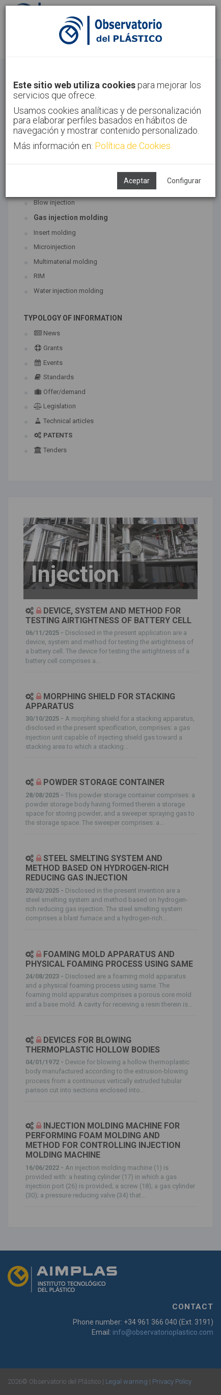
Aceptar (137, 181)
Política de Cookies (133, 145)
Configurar (184, 181)
